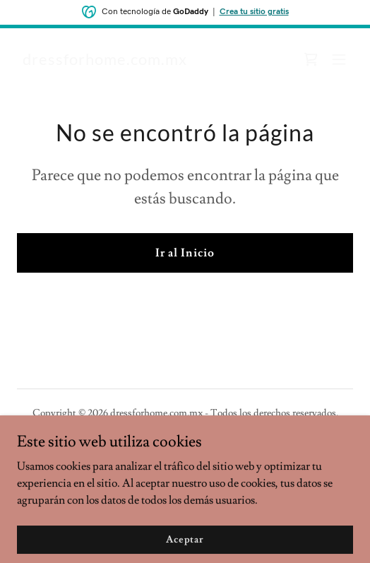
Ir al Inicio (184, 253)
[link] (105, 61)
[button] (339, 59)
